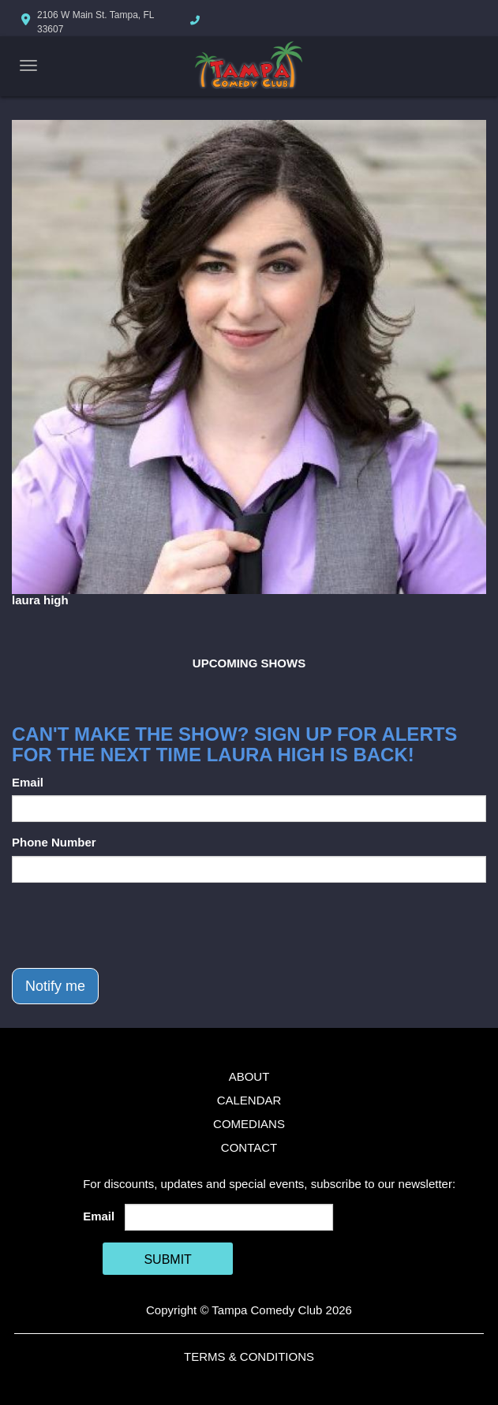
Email (27, 782)
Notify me (55, 986)
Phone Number (54, 842)
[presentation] (132, 925)
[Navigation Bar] (28, 65)
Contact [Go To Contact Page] (249, 1147)
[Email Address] (229, 1217)
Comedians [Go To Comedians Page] (249, 1123)
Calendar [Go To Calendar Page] (249, 1100)
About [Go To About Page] (249, 1076)
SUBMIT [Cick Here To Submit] (167, 1259)
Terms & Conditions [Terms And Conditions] (249, 1356)
